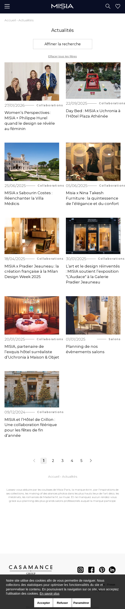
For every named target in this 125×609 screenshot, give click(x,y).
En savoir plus (49, 593)
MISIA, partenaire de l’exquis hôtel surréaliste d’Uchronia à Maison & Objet (31, 351)
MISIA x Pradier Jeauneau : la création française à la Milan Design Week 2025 (31, 271)
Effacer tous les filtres (62, 56)
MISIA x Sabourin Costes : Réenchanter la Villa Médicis (28, 198)
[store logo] (62, 7)
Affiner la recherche (63, 44)
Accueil (10, 20)
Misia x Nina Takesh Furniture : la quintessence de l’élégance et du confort (92, 198)
